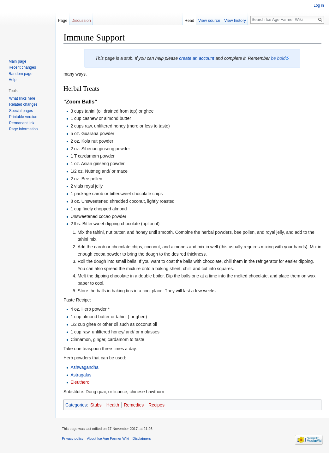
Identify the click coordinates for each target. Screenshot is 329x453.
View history (235, 20)
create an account (196, 58)
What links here (22, 98)
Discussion (81, 20)
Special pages (21, 111)
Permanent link (21, 123)
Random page (20, 73)
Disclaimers (142, 438)
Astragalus (80, 374)
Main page (17, 61)
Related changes (23, 104)
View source (209, 20)
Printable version (23, 117)
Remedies (134, 404)
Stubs (96, 404)
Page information (23, 129)
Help (12, 80)
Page (62, 20)
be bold (278, 58)
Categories (76, 404)
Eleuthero (79, 382)
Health (112, 404)
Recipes (156, 404)
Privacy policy (72, 438)
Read (189, 20)
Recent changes (22, 67)
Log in (319, 5)
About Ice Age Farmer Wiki (108, 438)
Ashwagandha (84, 367)
